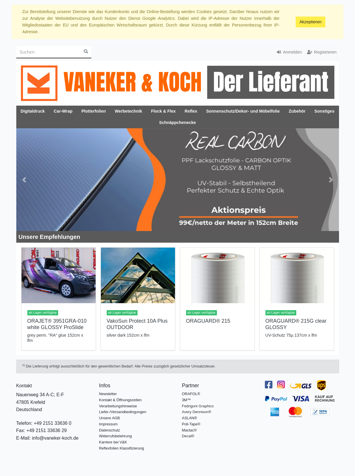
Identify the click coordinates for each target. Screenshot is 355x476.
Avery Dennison (195, 412)
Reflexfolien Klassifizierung (121, 448)
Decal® (188, 436)
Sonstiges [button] (324, 111)
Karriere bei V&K (113, 442)
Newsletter (108, 394)
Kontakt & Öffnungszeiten (120, 400)
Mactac (188, 430)
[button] (24, 179)
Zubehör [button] (297, 111)
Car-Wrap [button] (63, 111)
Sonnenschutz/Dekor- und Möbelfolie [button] (243, 111)
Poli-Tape (190, 424)
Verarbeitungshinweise (118, 406)
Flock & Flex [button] (163, 111)
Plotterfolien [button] (93, 111)
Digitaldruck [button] (33, 111)
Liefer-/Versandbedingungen (123, 412)
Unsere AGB (109, 418)
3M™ (186, 400)
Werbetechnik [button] (128, 111)
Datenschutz (109, 430)
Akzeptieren (310, 21)
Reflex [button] (191, 111)
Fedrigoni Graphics (198, 406)
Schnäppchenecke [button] (177, 122)
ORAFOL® (191, 394)
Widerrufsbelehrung (115, 436)
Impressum (108, 424)
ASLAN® (189, 418)
